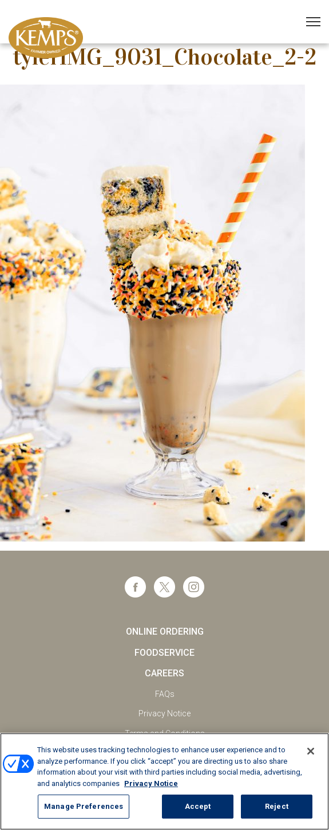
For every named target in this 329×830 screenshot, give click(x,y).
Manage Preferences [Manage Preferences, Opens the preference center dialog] (83, 806)
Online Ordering (165, 631)
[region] (164, 781)
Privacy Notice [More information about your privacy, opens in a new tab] (151, 783)
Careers (164, 673)
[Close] (310, 751)
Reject (276, 806)
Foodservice (164, 652)
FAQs (165, 694)
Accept (198, 806)
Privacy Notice (164, 713)
